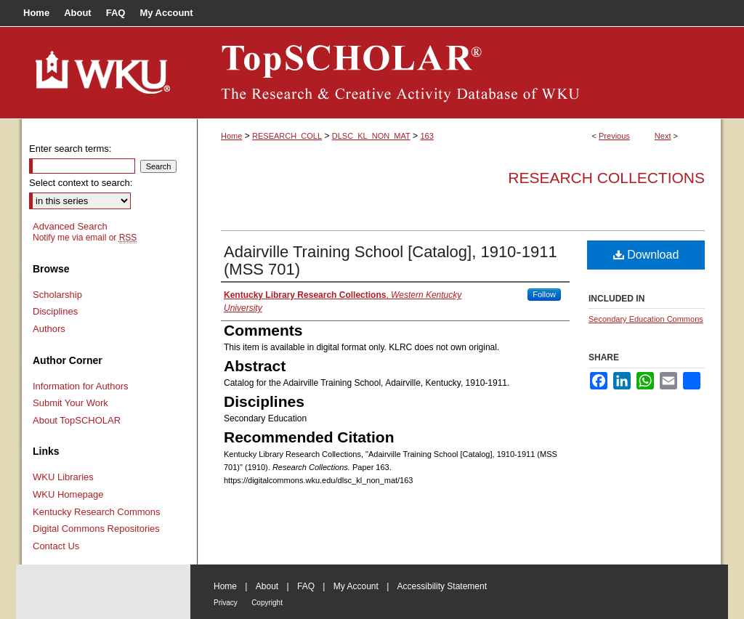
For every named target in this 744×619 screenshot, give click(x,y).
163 (426, 136)
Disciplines (55, 311)
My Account (356, 586)
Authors (49, 328)
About (267, 586)
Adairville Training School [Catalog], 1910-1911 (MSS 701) (390, 260)
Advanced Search (70, 226)
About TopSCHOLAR (77, 420)
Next (663, 136)
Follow (544, 294)
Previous (614, 136)
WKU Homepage (68, 494)
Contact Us (56, 546)
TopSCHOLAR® (459, 72)
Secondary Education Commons (646, 319)
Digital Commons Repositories (96, 528)
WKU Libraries (63, 477)
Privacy (226, 603)
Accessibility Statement (442, 586)
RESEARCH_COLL (287, 136)
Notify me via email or (85, 237)
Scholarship (57, 294)
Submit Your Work (70, 402)
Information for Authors (81, 386)
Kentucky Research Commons (97, 511)
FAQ (306, 586)
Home (231, 136)
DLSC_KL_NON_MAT (371, 136)
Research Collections (606, 177)
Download (646, 254)
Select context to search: (80, 182)
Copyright (267, 603)
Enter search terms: (70, 148)
